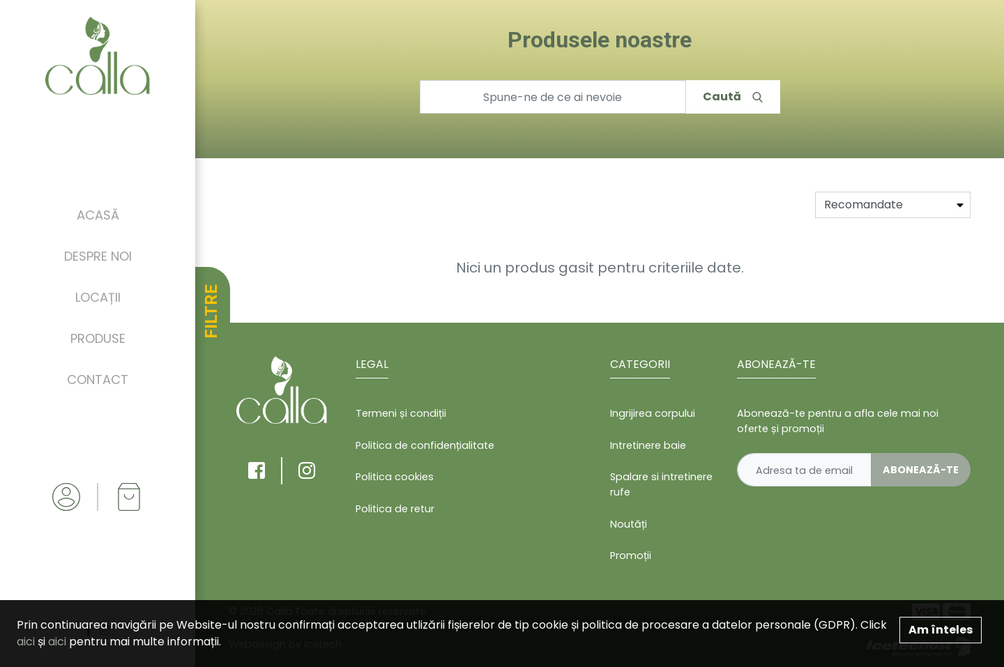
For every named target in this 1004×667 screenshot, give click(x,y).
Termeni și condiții (401, 413)
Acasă (98, 215)
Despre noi (98, 256)
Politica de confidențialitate (425, 445)
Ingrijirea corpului (652, 413)
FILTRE (211, 311)
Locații (98, 297)
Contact (97, 379)
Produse (98, 338)
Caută (733, 97)
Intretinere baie (648, 445)
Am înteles (940, 630)
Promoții (630, 555)
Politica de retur (395, 509)
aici (26, 642)
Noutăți (628, 524)
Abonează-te (921, 470)
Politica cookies (395, 477)
